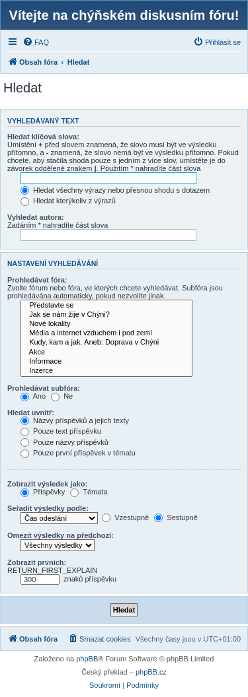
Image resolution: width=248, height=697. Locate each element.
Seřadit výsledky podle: (48, 508)
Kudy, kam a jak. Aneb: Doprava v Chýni (106, 342)
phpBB (87, 659)
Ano (33, 396)
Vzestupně (125, 517)
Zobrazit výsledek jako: (47, 484)
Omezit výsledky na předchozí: (60, 535)
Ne (62, 396)
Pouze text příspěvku (61, 431)
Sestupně (176, 517)
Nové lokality (106, 324)
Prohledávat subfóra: (43, 388)
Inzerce (106, 371)
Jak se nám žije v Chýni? (106, 314)
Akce (106, 352)
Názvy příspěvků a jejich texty (75, 420)
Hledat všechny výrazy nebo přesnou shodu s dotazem (115, 190)
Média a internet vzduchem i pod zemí (106, 333)
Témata (88, 492)
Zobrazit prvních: (36, 562)
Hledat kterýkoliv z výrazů (68, 201)
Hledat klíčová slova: (43, 137)
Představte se (106, 305)
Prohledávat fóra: (37, 280)
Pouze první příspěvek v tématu (78, 453)
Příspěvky (43, 492)
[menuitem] (35, 42)
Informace (106, 361)
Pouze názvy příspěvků (64, 442)
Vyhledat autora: (35, 217)
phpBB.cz (151, 672)
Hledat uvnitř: (30, 412)
